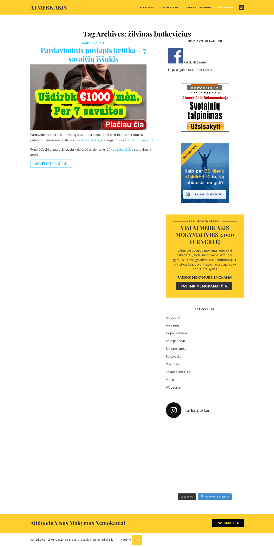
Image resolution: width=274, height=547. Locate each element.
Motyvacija (173, 356)
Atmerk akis (48, 7)
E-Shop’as (147, 7)
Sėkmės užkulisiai (178, 372)
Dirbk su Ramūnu (198, 7)
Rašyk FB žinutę (187, 62)
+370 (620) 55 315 (62, 539)
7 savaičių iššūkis (87, 140)
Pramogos (173, 364)
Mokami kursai (176, 348)
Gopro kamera (176, 333)
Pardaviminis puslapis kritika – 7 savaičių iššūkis (93, 54)
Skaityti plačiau (51, 163)
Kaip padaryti (93, 43)
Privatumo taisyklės (130, 539)
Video (170, 380)
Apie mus (172, 325)
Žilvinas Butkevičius (139, 140)
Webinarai (173, 387)
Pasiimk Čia (228, 523)
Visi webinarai (170, 7)
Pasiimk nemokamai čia (203, 286)
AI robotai (173, 317)
